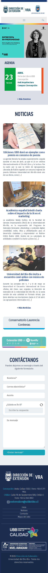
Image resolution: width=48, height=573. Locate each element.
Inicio (24, 507)
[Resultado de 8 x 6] (24, 410)
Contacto (24, 513)
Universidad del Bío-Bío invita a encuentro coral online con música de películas (24, 277)
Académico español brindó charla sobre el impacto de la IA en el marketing (24, 213)
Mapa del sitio (24, 517)
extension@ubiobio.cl (24, 501)
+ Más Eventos (24, 99)
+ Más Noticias (24, 308)
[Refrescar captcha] (41, 404)
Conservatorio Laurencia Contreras (24, 322)
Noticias (24, 510)
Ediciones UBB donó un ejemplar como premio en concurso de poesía (24, 154)
